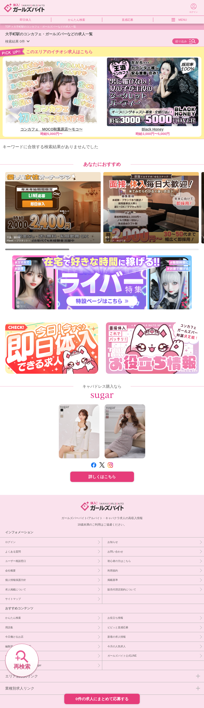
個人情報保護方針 (15, 579)
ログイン (10, 542)
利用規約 (112, 570)
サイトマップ (13, 598)
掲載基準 (112, 579)
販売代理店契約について (121, 589)
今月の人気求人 (116, 646)
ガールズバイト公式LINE (122, 655)
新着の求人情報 (116, 636)
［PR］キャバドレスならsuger (23, 665)
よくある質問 (13, 551)
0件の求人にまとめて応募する (101, 699)
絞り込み (181, 41)
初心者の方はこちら (119, 561)
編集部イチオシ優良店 (18, 646)
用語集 (9, 627)
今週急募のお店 (14, 655)
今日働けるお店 (14, 636)
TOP (7, 26)
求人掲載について (15, 589)
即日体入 (25, 19)
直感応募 (127, 19)
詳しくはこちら (102, 477)
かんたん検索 (76, 19)
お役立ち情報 (115, 617)
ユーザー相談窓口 (15, 561)
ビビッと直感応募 (117, 627)
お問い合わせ (115, 551)
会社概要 (10, 570)
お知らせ (112, 542)
